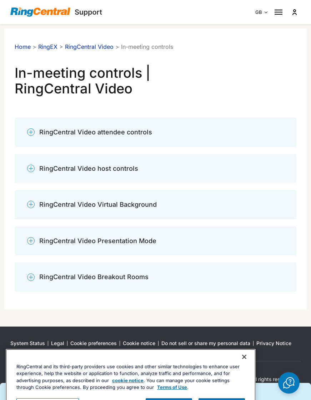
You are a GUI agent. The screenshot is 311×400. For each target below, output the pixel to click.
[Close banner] (244, 380)
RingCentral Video (89, 46)
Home (23, 46)
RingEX (47, 46)
